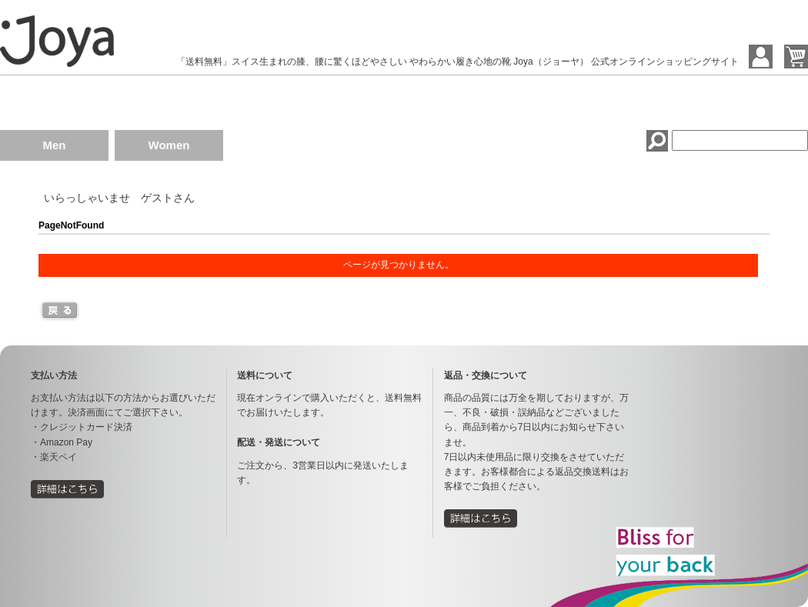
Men (54, 145)
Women (169, 145)
